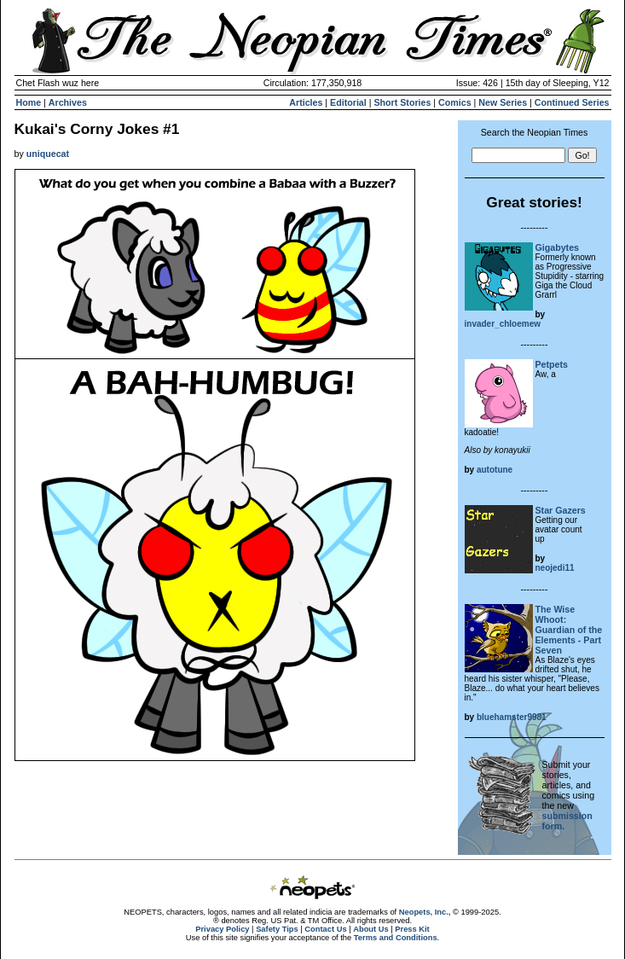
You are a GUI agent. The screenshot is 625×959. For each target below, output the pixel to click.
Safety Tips (277, 929)
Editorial (348, 102)
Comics (455, 102)
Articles (305, 102)
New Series (502, 102)
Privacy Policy (222, 929)
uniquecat (47, 153)
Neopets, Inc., (425, 912)
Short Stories (402, 102)
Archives (68, 102)
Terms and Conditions (395, 937)
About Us (370, 929)
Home (29, 102)
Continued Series (572, 102)
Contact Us (325, 929)
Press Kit (412, 929)
